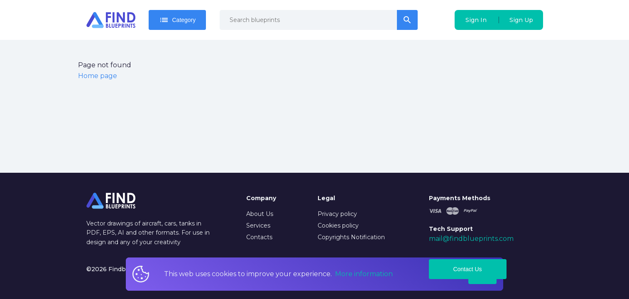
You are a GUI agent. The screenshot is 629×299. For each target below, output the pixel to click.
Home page (97, 76)
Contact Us (467, 269)
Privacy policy (337, 214)
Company (261, 198)
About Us (259, 214)
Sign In (476, 20)
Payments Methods (459, 198)
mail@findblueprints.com (471, 239)
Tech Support (451, 229)
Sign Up (521, 20)
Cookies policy (338, 225)
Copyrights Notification (351, 237)
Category (177, 20)
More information (364, 274)
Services (258, 225)
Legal (326, 198)
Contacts (259, 237)
